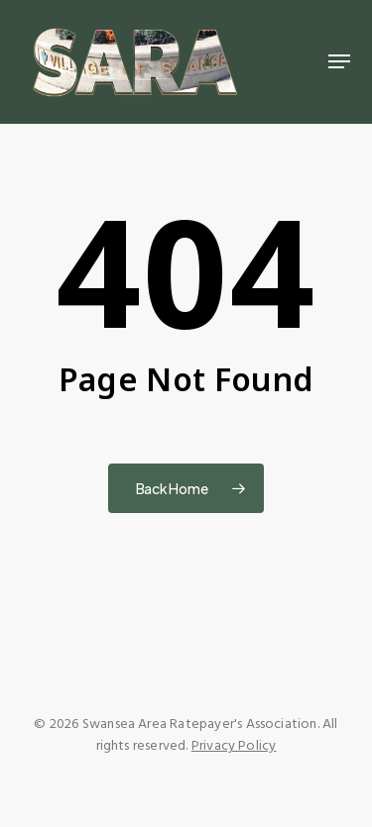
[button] (339, 61)
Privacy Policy (234, 746)
